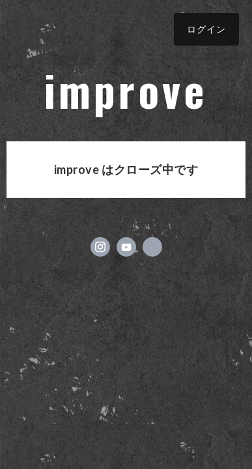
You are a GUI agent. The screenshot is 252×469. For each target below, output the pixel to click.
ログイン (206, 29)
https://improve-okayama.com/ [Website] (152, 247)
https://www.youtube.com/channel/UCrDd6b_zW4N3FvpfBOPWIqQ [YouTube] (126, 247)
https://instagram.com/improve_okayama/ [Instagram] (100, 247)
